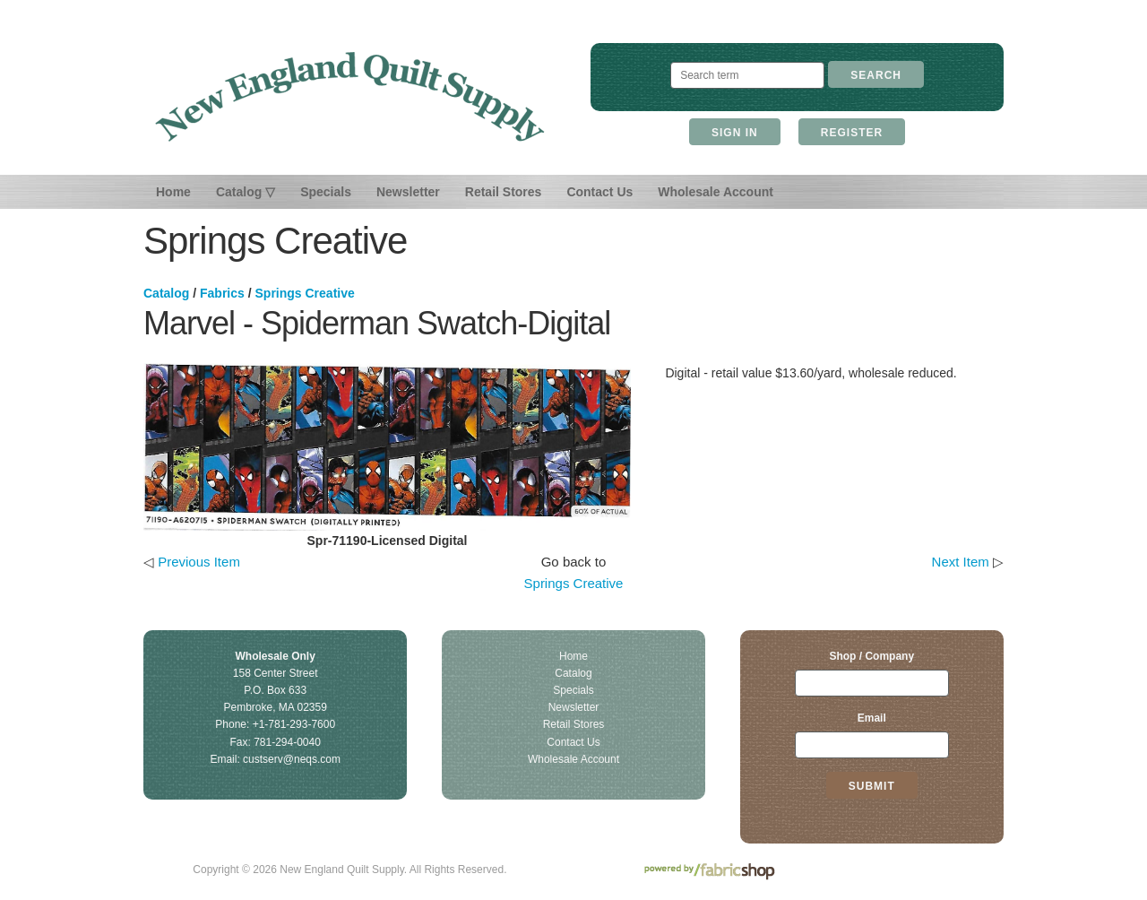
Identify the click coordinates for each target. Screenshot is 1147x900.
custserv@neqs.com (292, 759)
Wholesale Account (715, 192)
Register (852, 132)
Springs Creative (305, 293)
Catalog (166, 293)
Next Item (960, 561)
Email (872, 718)
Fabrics (222, 293)
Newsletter (408, 192)
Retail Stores (503, 192)
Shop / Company (871, 656)
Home (173, 192)
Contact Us (599, 192)
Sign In (734, 132)
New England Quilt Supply (350, 97)
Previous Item (199, 561)
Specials (325, 192)
